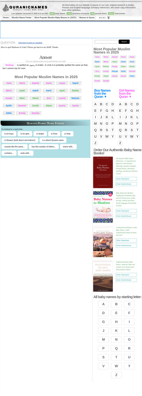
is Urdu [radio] (67, 134)
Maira (9, 90)
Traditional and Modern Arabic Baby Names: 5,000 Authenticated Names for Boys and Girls (126, 231)
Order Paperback (122, 179)
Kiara (48, 83)
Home (6, 17)
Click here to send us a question (30, 43)
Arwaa (22, 113)
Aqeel (35, 90)
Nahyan (75, 98)
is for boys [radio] (8, 134)
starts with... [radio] (68, 147)
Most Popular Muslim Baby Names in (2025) (55, 17)
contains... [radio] (9, 153)
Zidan (9, 113)
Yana (8, 83)
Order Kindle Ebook (123, 184)
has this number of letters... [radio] (44, 147)
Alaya (49, 105)
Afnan (35, 98)
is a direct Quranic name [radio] (53, 140)
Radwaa (10, 65)
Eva (49, 98)
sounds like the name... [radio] (14, 147)
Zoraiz (35, 105)
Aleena (35, 83)
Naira (22, 83)
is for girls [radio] (24, 134)
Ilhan (22, 98)
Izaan (22, 90)
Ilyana (75, 105)
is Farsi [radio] (54, 134)
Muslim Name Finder (21, 17)
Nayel (75, 83)
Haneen (22, 105)
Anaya (8, 98)
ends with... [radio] (26, 153)
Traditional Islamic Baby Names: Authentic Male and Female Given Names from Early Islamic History (125, 266)
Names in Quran (87, 17)
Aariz (48, 90)
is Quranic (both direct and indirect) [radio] (19, 140)
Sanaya (35, 113)
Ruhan (75, 90)
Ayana (62, 105)
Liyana (62, 98)
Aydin (9, 105)
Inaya (62, 83)
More (104, 18)
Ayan (62, 90)
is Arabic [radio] (40, 134)
